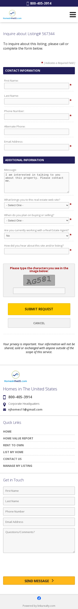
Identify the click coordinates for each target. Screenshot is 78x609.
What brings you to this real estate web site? (32, 200)
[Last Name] (39, 501)
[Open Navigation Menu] (73, 14)
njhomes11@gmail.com (25, 409)
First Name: (11, 80)
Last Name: (11, 96)
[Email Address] (39, 522)
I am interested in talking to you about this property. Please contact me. (36, 182)
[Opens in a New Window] (39, 598)
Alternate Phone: (14, 126)
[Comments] (39, 540)
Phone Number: (14, 111)
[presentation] (39, 566)
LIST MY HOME (13, 452)
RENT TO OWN (13, 445)
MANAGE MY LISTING (17, 466)
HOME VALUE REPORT (18, 438)
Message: (10, 170)
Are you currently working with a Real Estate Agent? (36, 230)
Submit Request (39, 309)
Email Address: (13, 141)
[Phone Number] (39, 511)
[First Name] (39, 491)
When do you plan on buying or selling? (29, 215)
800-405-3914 (39, 3)
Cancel (39, 323)
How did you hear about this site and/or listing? (34, 245)
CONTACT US (12, 459)
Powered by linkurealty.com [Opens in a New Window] (39, 606)
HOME (7, 431)
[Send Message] (39, 580)
